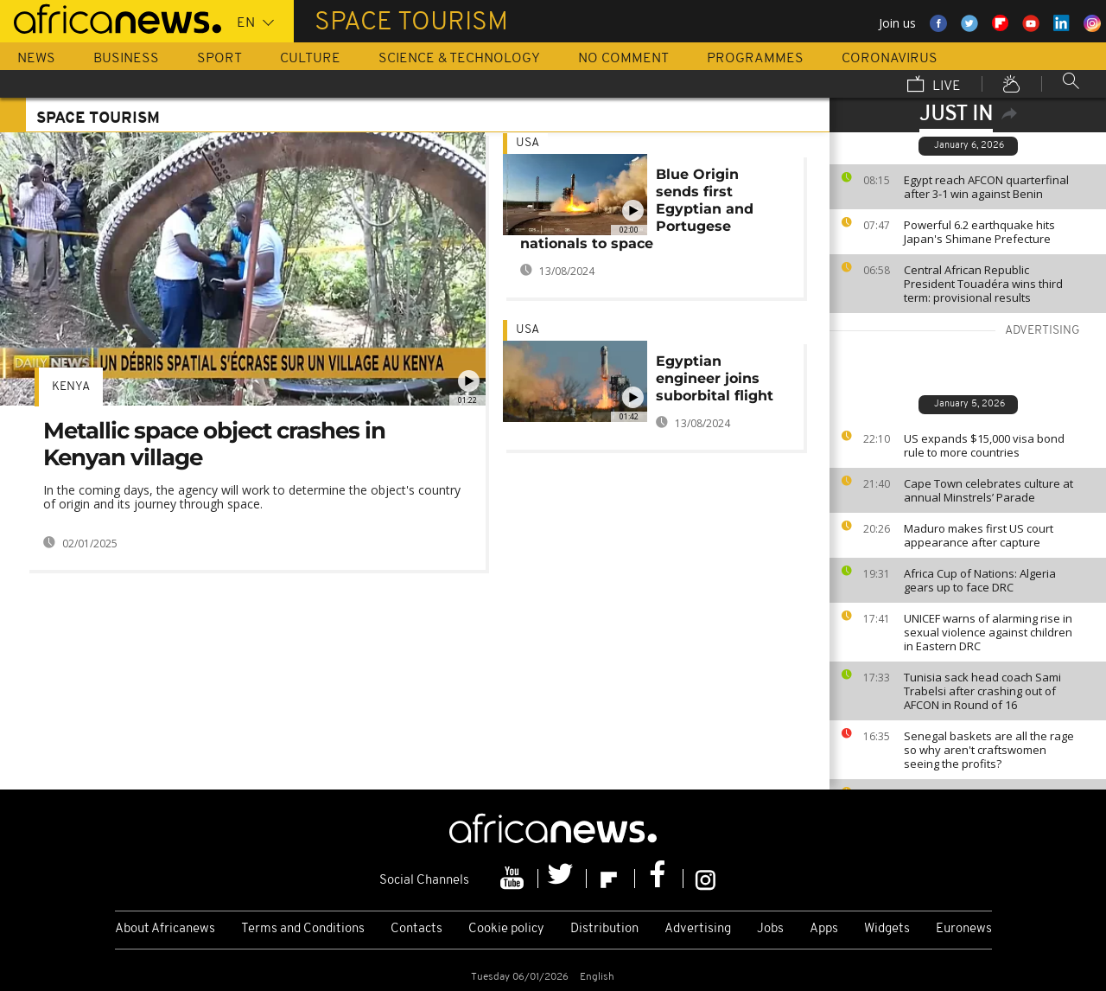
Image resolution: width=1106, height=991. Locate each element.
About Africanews (165, 929)
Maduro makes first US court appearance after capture (978, 535)
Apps (824, 929)
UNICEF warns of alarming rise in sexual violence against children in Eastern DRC (988, 632)
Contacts (416, 929)
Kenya (71, 386)
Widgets (887, 929)
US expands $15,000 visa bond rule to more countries (984, 445)
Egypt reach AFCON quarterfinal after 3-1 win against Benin (986, 187)
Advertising (697, 929)
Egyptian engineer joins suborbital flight (714, 378)
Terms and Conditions (303, 929)
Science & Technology (459, 59)
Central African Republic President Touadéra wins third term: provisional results (983, 283)
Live (934, 85)
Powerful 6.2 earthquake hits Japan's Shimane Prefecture (979, 232)
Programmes (755, 59)
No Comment (623, 59)
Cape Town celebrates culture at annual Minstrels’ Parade (988, 490)
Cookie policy (506, 929)
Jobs (770, 929)
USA (527, 143)
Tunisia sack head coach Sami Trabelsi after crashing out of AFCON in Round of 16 (982, 691)
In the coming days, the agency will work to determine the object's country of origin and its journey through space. (252, 497)
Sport (219, 59)
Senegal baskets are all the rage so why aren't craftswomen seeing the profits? (989, 749)
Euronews (964, 929)
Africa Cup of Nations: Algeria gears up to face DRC (980, 580)
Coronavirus (890, 59)
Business (126, 59)
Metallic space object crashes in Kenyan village (214, 444)
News (36, 59)
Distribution (604, 929)
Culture (310, 59)
